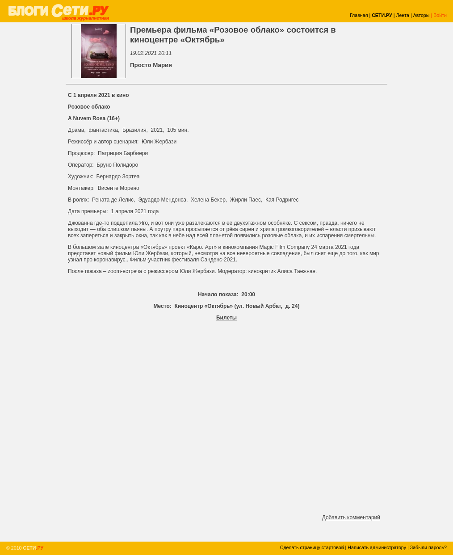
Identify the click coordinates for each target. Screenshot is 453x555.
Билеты (226, 318)
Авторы (421, 15)
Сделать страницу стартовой (312, 547)
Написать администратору (377, 547)
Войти (440, 15)
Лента (402, 15)
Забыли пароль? (428, 547)
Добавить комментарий (351, 517)
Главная (359, 15)
